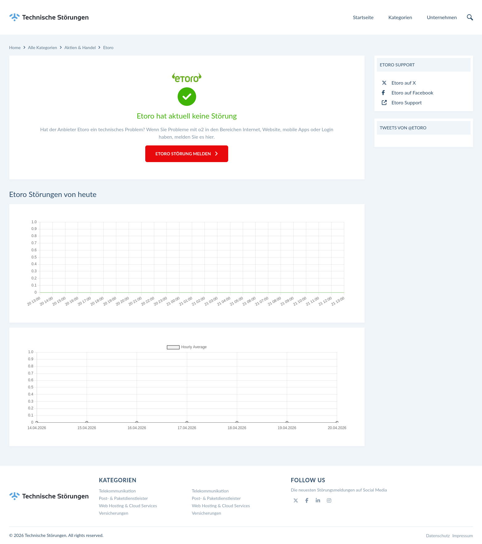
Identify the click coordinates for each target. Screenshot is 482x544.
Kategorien (400, 17)
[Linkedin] (318, 500)
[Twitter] (296, 500)
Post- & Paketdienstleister (123, 498)
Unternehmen (442, 17)
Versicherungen (113, 513)
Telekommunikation (117, 490)
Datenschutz (438, 535)
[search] (470, 17)
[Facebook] (307, 500)
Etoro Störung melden (186, 153)
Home (15, 47)
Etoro (108, 47)
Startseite (363, 17)
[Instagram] (329, 500)
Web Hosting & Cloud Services (128, 505)
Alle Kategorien (42, 47)
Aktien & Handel (80, 47)
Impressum (462, 535)
